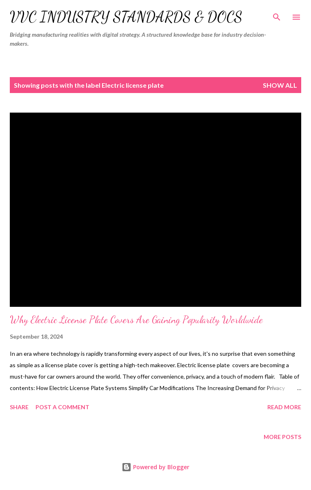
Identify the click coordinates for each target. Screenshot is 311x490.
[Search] (277, 15)
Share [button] (19, 407)
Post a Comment (62, 407)
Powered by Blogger (155, 467)
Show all (280, 85)
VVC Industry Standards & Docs (126, 17)
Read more (284, 407)
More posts (282, 436)
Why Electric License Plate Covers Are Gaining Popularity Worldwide (136, 320)
